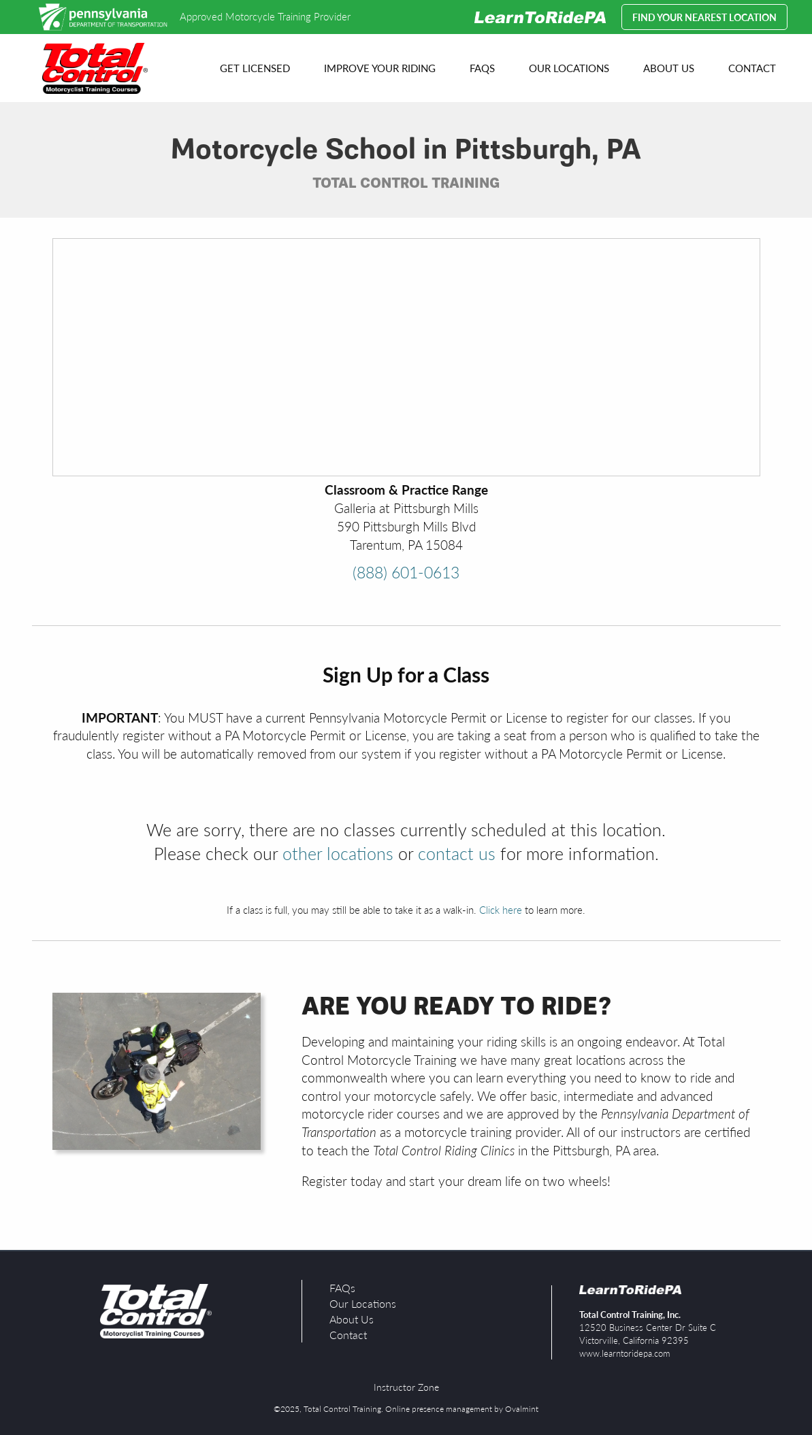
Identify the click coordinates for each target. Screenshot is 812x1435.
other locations (337, 853)
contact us (457, 853)
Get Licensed (255, 68)
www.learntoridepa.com (624, 1353)
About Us (668, 68)
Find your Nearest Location (704, 17)
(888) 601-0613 (406, 572)
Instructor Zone (406, 1386)
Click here (500, 909)
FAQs (482, 68)
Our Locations (569, 68)
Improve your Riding (380, 68)
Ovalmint (521, 1409)
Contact (752, 68)
